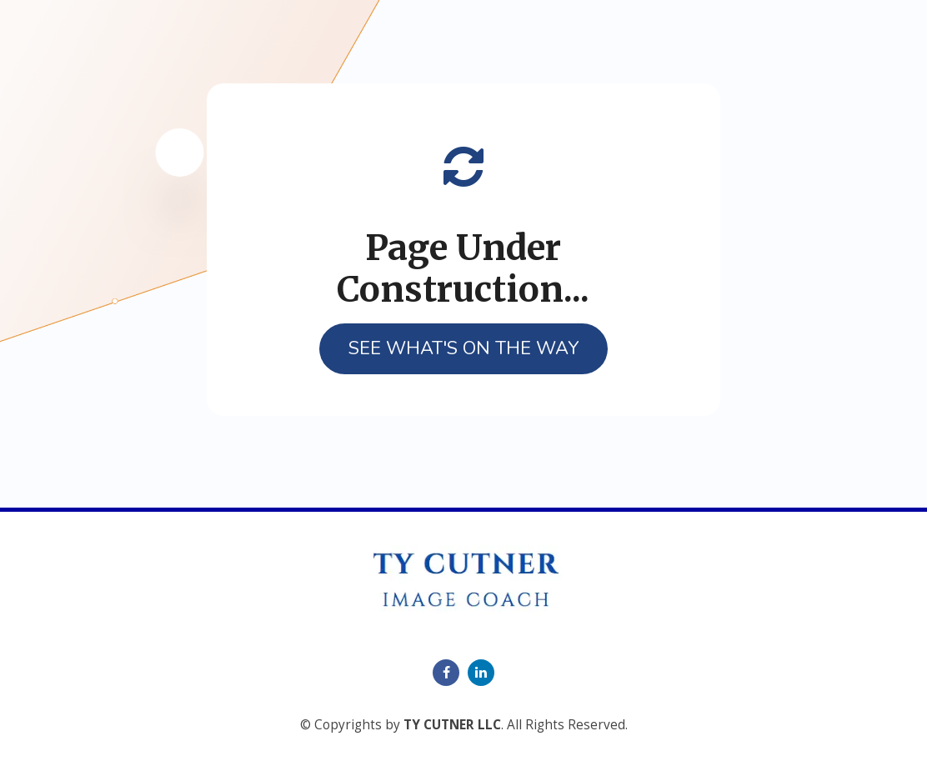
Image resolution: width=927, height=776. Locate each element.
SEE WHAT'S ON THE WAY (463, 348)
